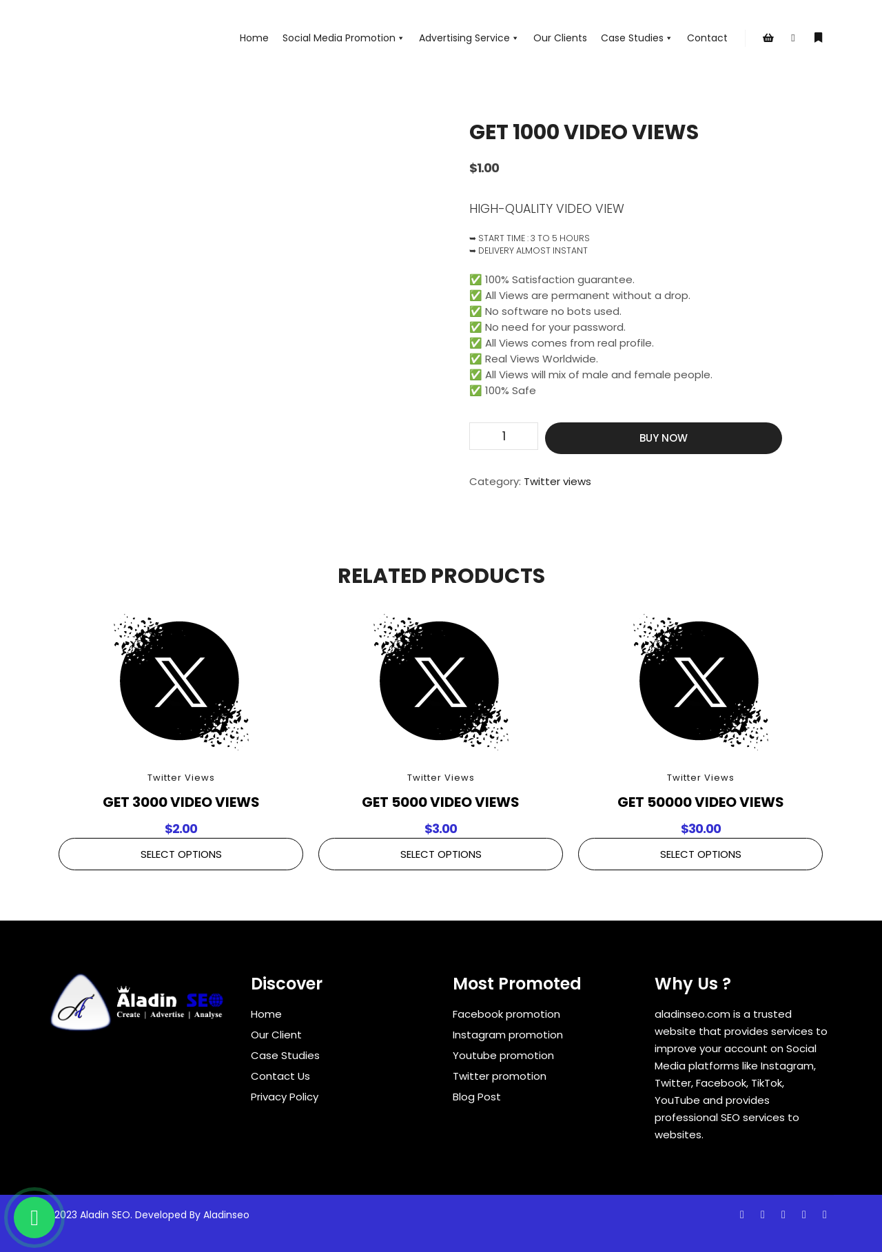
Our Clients (560, 38)
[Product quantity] (503, 436)
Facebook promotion (506, 1014)
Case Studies (637, 38)
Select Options (181, 854)
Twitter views (557, 481)
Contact (707, 38)
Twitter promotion (499, 1076)
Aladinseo (226, 1215)
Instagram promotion (508, 1034)
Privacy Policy (284, 1096)
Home (254, 38)
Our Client (276, 1034)
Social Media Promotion (344, 38)
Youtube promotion (503, 1055)
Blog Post (477, 1096)
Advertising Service (469, 38)
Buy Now (663, 438)
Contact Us (280, 1076)
